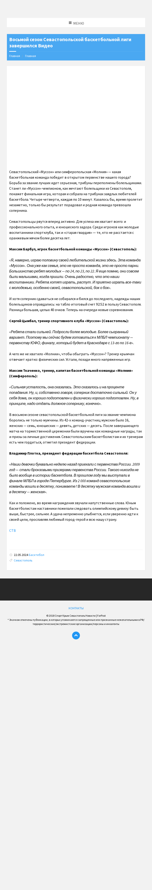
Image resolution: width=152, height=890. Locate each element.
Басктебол (36, 555)
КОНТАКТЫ (76, 608)
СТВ (12, 530)
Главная (14, 56)
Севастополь (23, 560)
